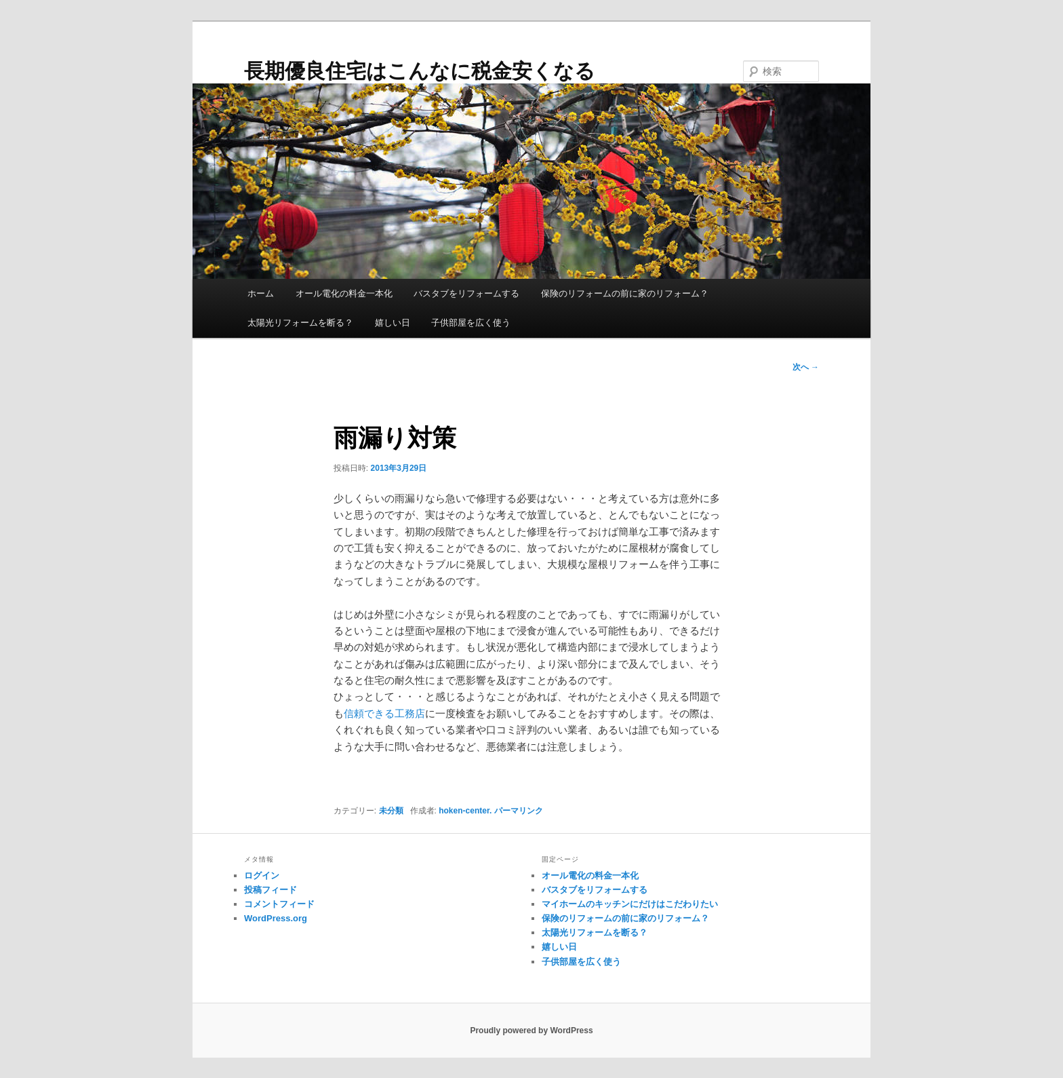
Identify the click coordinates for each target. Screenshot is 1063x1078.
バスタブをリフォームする (466, 293)
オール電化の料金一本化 (344, 293)
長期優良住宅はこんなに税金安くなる (419, 71)
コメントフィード (279, 904)
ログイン (261, 875)
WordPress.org (275, 918)
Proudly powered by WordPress (531, 1030)
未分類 (391, 810)
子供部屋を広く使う (470, 322)
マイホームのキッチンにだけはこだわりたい (630, 904)
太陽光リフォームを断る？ (300, 322)
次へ (806, 367)
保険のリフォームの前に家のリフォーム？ (624, 293)
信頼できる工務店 (384, 713)
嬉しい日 (392, 322)
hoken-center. (465, 810)
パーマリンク (518, 810)
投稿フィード (270, 890)
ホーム (260, 293)
